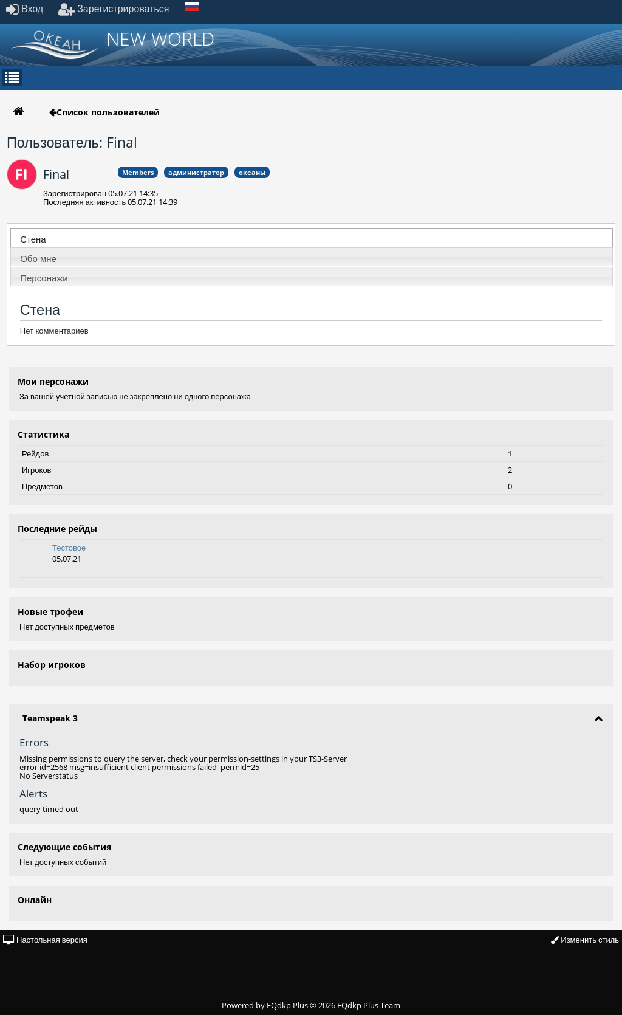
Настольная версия (45, 939)
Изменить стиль (585, 939)
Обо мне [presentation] (38, 258)
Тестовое (69, 547)
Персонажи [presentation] (44, 278)
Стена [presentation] (33, 239)
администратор (196, 172)
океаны (252, 172)
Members (138, 172)
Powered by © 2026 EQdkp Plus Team (311, 1005)
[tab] (311, 237)
